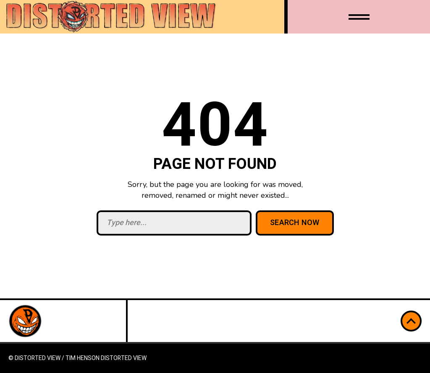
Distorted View (124, 358)
